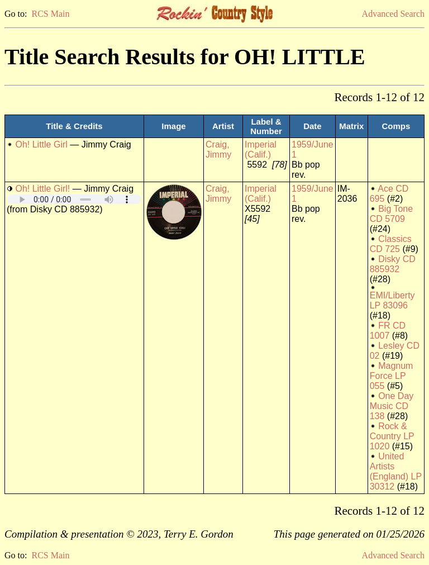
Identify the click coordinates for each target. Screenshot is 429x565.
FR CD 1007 (388, 330)
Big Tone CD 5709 (391, 214)
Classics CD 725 (391, 244)
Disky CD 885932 (393, 264)
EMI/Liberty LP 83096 (392, 300)
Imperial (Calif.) (261, 149)
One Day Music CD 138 (392, 406)
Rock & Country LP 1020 (392, 436)
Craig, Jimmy (218, 149)
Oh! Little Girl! (42, 188)
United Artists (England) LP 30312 (396, 471)
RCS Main (50, 13)
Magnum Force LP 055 (391, 376)
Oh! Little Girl (41, 144)
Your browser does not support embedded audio (74, 199)
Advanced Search (393, 13)
